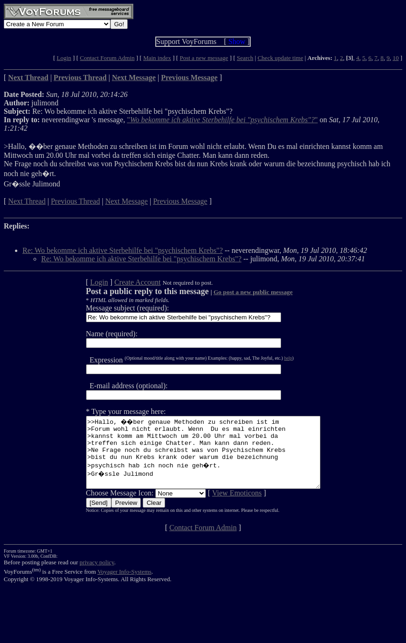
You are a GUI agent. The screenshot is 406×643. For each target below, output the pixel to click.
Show (236, 41)
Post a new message (204, 57)
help (274, 358)
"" (222, 120)
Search (245, 57)
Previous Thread (75, 201)
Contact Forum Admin (107, 57)
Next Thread (26, 201)
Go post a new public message (238, 292)
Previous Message (180, 201)
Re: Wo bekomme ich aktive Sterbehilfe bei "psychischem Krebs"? (122, 250)
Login (64, 57)
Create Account (123, 282)
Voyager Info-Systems (124, 585)
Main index (157, 57)
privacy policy (97, 576)
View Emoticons (222, 507)
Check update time (280, 57)
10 (395, 57)
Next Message (126, 201)
